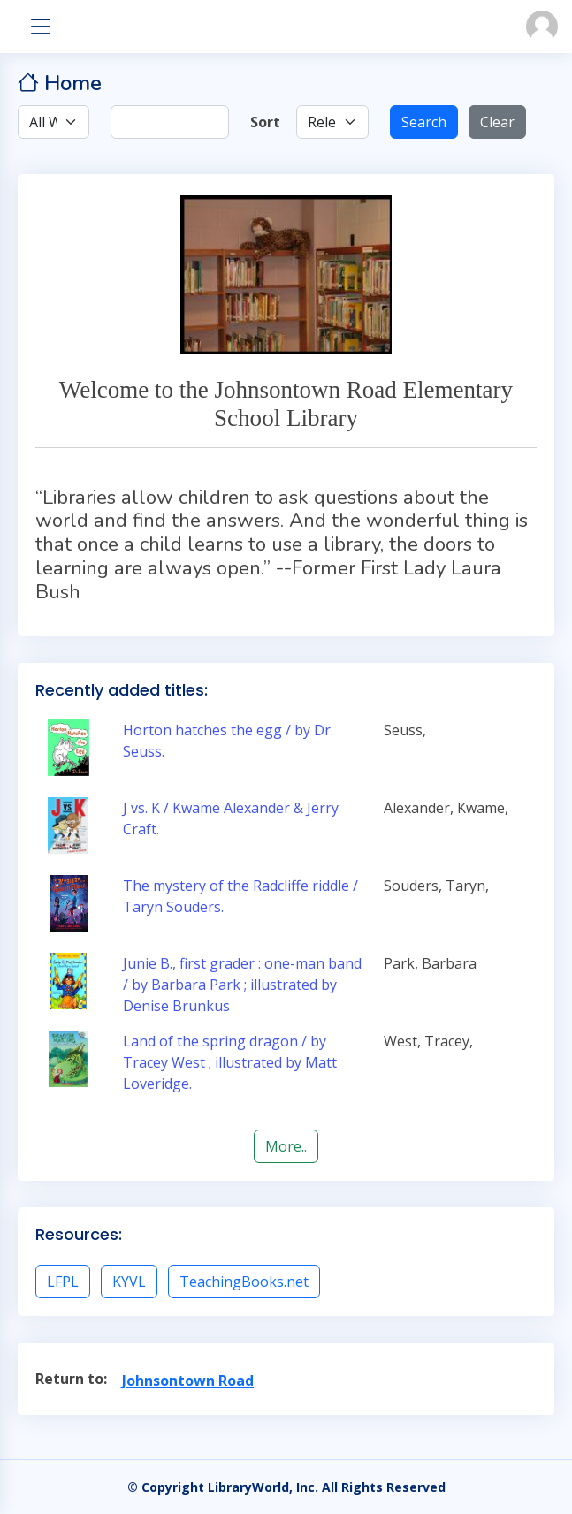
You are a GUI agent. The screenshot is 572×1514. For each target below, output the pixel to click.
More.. (286, 1146)
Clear (497, 122)
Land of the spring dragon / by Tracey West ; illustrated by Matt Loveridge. (230, 1062)
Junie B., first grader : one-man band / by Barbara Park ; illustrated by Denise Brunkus (242, 985)
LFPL (63, 1281)
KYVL (129, 1281)
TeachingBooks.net (244, 1281)
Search (423, 122)
